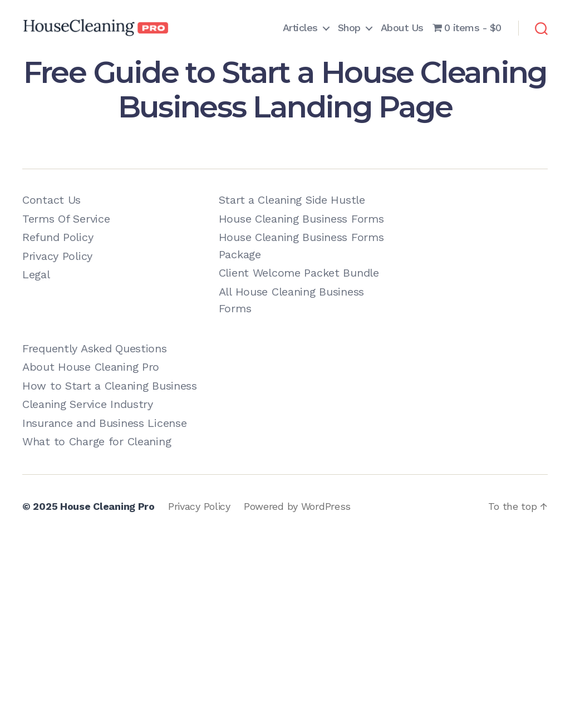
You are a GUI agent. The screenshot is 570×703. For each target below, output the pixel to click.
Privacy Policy (57, 256)
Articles (300, 27)
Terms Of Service (66, 218)
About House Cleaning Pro (90, 366)
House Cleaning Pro (107, 506)
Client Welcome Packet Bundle (299, 272)
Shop (349, 27)
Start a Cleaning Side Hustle (292, 200)
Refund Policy (57, 237)
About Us (402, 27)
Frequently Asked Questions (94, 348)
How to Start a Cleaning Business (109, 385)
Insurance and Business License (104, 423)
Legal (36, 274)
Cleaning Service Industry (87, 404)
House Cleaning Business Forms (301, 218)
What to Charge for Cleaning (96, 441)
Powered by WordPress (297, 506)
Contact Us (51, 200)
